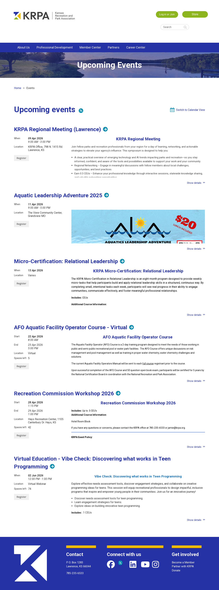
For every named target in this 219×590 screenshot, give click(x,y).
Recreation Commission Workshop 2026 (64, 393)
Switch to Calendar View (190, 110)
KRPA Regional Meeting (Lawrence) (57, 129)
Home (17, 88)
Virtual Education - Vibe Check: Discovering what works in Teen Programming (92, 462)
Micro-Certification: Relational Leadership (66, 261)
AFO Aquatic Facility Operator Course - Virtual (70, 327)
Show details (194, 182)
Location (18, 146)
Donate (176, 570)
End (16, 344)
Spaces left (20, 358)
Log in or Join (167, 14)
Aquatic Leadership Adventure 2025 (58, 195)
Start (17, 336)
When (17, 138)
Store (195, 14)
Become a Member (183, 562)
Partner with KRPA (183, 566)
